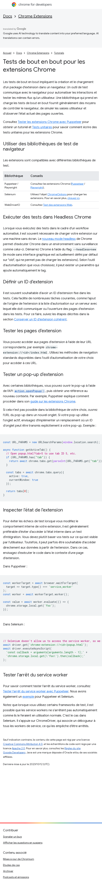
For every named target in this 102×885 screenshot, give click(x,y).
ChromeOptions (57, 194)
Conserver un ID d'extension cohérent (40, 319)
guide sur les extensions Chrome (52, 401)
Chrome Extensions (35, 16)
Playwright (36, 187)
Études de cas (11, 865)
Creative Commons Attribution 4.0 (23, 744)
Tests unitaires (42, 127)
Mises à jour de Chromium (18, 859)
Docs (7, 16)
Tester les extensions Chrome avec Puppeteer (50, 122)
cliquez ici (73, 198)
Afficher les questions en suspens (22, 842)
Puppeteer (77, 183)
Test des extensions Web (57, 205)
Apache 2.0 (18, 748)
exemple (28, 697)
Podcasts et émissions (16, 877)
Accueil (7, 53)
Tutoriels (59, 53)
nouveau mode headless (59, 239)
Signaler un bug (12, 836)
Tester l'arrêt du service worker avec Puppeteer (36, 691)
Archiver (8, 871)
